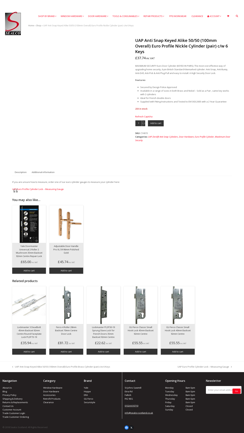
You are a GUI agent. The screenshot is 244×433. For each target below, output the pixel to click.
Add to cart (155, 123)
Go (236, 390)
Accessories (49, 395)
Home (31, 25)
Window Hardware (52, 387)
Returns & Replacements (15, 402)
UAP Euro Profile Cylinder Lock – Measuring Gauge (38, 189)
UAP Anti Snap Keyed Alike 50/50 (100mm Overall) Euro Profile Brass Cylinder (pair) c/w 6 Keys (61, 367)
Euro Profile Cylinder (204, 136)
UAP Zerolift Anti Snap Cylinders (163, 136)
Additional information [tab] (43, 172)
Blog (5, 391)
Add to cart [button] (29, 270)
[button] (236, 16)
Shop (38, 25)
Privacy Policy (9, 395)
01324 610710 (131, 405)
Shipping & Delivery (13, 398)
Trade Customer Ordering (16, 416)
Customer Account (12, 409)
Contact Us (8, 406)
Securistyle (89, 402)
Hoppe (87, 391)
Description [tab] (21, 172)
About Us (7, 387)
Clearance (48, 402)
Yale (86, 387)
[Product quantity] (138, 123)
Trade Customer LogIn (14, 413)
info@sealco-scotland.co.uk (139, 412)
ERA (86, 395)
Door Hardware (186, 136)
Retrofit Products (51, 398)
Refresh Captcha (143, 116)
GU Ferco (88, 398)
